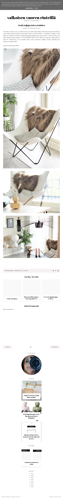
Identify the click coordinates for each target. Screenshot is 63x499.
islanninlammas (8, 270)
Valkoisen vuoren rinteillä (31, 17)
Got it (36, 8)
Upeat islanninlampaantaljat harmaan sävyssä (32, 35)
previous (54, 347)
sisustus (25, 270)
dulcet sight (57, 496)
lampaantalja (18, 270)
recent (7, 347)
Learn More (29, 8)
